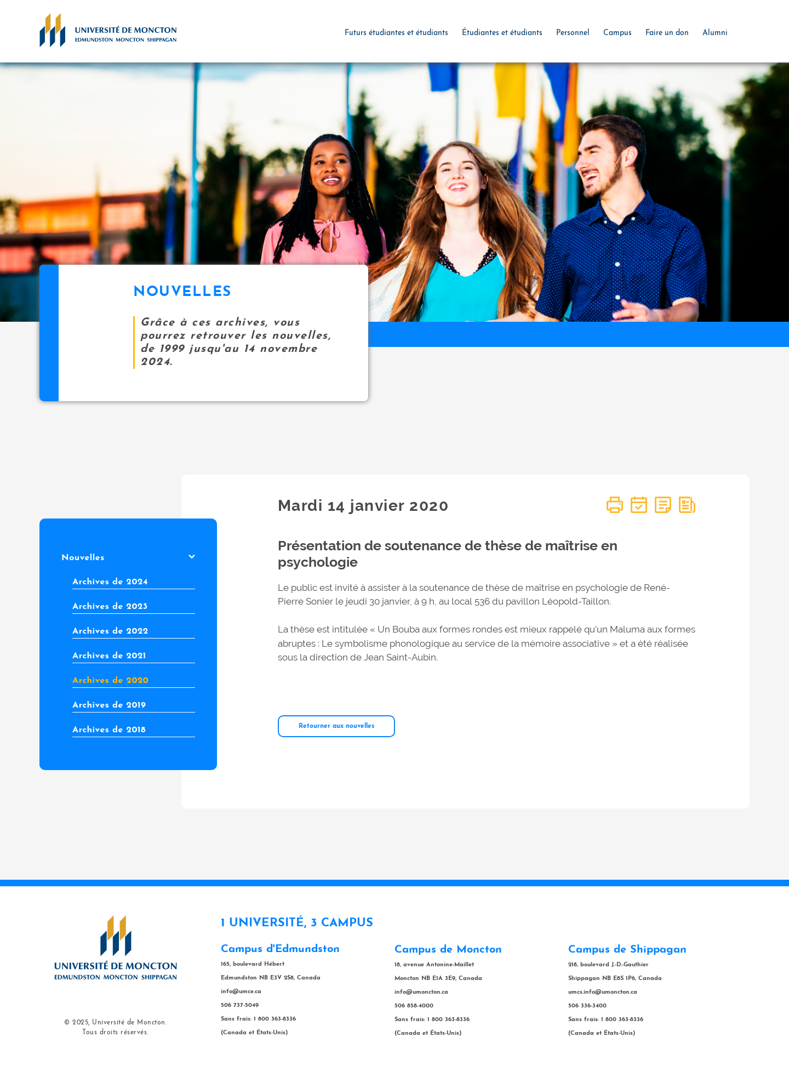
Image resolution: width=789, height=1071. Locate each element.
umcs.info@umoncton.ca (602, 992)
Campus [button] (617, 33)
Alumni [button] (715, 33)
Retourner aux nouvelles (336, 726)
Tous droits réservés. (115, 1032)
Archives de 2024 (110, 582)
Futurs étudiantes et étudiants (396, 33)
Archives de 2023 (110, 606)
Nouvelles (128, 558)
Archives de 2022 (110, 631)
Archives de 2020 (110, 680)
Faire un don (667, 33)
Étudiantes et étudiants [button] (502, 33)
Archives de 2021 (109, 656)
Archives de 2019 (109, 705)
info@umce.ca (241, 992)
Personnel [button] (573, 33)
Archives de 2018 (109, 730)
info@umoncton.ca (421, 992)
